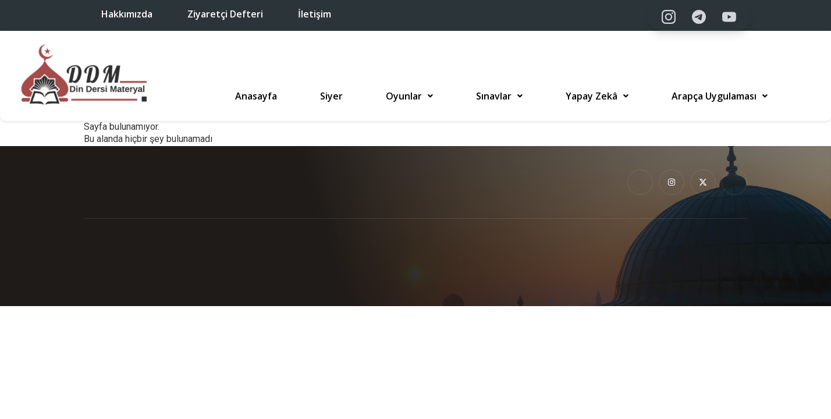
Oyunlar (409, 96)
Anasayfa (256, 96)
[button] (409, 96)
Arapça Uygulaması (720, 96)
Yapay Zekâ (597, 96)
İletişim (314, 14)
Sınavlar (499, 96)
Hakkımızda (126, 14)
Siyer (331, 96)
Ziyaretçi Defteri (225, 14)
